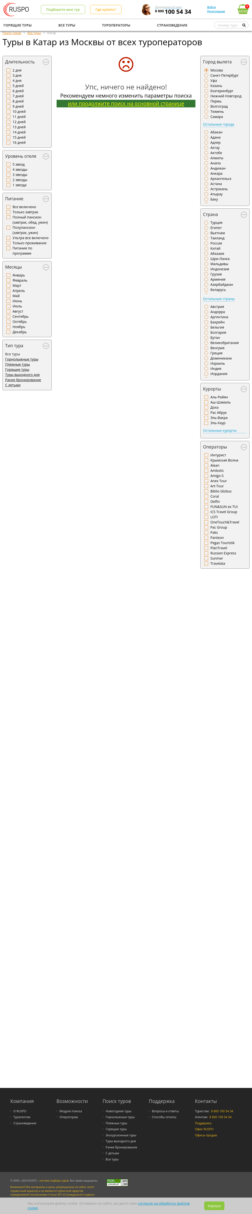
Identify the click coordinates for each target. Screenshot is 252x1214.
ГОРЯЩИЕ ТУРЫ (17, 25)
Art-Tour (217, 486)
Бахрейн (217, 322)
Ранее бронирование (23, 379)
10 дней (19, 111)
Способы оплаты (164, 1117)
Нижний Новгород (225, 96)
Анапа (215, 163)
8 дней (18, 101)
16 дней (19, 142)
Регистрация (216, 11)
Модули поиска (71, 1111)
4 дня (17, 80)
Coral (214, 496)
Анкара (216, 173)
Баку (214, 199)
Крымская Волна (224, 460)
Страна (210, 214)
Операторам (69, 1117)
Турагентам (21, 1117)
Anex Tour (218, 480)
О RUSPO (19, 1111)
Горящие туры (17, 369)
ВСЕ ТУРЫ (66, 25)
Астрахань (219, 189)
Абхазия (217, 253)
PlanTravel (218, 548)
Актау (215, 147)
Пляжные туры (17, 364)
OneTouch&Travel (224, 522)
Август (18, 311)
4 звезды (20, 169)
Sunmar (216, 558)
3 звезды (20, 174)
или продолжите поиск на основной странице (126, 103)
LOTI (214, 517)
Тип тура (14, 345)
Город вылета (217, 62)
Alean (215, 465)
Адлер (215, 142)
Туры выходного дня (22, 374)
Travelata (217, 563)
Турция (216, 222)
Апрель (19, 290)
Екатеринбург (222, 90)
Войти (211, 7)
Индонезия (219, 269)
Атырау (216, 194)
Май (16, 295)
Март (17, 285)
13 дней (19, 127)
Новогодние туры (118, 1111)
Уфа (213, 80)
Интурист (218, 455)
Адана (215, 137)
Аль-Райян (219, 397)
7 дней (18, 96)
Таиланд (217, 238)
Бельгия (217, 327)
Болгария (218, 332)
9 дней (18, 106)
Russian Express (223, 553)
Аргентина (219, 317)
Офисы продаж (206, 1135)
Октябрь (20, 321)
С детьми (12, 385)
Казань (216, 85)
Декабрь (20, 332)
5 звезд (19, 164)
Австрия (217, 306)
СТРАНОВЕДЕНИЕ (172, 25)
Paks (214, 532)
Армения (217, 279)
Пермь (215, 101)
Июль (17, 306)
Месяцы (13, 267)
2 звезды (20, 179)
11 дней (19, 116)
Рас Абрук (218, 412)
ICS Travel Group (223, 511)
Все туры (112, 1159)
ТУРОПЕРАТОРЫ (116, 25)
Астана (216, 183)
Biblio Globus (221, 491)
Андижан (218, 168)
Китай (215, 248)
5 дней (18, 85)
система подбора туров (54, 1180)
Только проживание (30, 243)
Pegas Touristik (222, 542)
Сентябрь (21, 316)
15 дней (19, 137)
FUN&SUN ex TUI (224, 506)
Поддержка (203, 1123)
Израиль (217, 363)
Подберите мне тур (63, 9)
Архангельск (221, 178)
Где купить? (105, 9)
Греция (216, 353)
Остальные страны (219, 298)
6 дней (18, 90)
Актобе (216, 152)
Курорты (212, 389)
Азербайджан (221, 284)
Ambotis (217, 470)
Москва (216, 70)
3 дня (17, 75)
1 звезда (20, 185)
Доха (214, 407)
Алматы (216, 158)
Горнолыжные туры (21, 359)
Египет (216, 227)
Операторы (215, 447)
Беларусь (218, 289)
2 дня (17, 70)
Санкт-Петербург (224, 75)
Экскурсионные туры (121, 1135)
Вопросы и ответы (165, 1111)
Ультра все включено (30, 237)
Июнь (17, 301)
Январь (19, 275)
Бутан (215, 337)
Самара (216, 116)
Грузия (216, 274)
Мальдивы (219, 263)
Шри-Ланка (220, 258)
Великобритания (224, 342)
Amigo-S (217, 475)
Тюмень (217, 111)
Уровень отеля (20, 156)
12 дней (19, 121)
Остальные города (218, 124)
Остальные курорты (220, 430)
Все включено (24, 206)
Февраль (20, 280)
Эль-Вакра (219, 417)
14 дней (19, 132)
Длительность (20, 62)
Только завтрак (25, 212)
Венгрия (217, 348)
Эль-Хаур (217, 422)
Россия (216, 243)
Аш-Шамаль (220, 402)
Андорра (217, 311)
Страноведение (24, 1123)
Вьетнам (217, 233)
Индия (215, 368)
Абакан (216, 132)
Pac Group (218, 527)
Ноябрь (19, 326)
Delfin (215, 501)
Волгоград (219, 106)
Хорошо (214, 1205)
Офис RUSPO (204, 1129)
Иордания (218, 373)
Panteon (217, 537)
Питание (14, 199)
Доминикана (221, 358)
